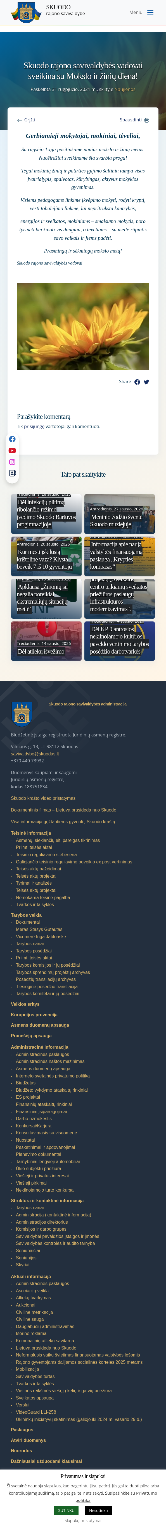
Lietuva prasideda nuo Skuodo (46, 1348)
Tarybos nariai (30, 943)
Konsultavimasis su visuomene (46, 1132)
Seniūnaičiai (28, 1250)
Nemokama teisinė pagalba (43, 897)
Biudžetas (25, 1083)
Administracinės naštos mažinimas (50, 1061)
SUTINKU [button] (66, 1510)
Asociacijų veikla (32, 1290)
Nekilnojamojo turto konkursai (45, 1190)
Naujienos (125, 89)
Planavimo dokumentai (38, 1154)
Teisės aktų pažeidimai (38, 868)
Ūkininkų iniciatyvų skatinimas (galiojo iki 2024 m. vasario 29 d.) (79, 1419)
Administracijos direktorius (42, 1222)
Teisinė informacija (31, 833)
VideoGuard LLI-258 (36, 1412)
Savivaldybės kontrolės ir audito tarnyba (55, 1243)
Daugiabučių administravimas (45, 1326)
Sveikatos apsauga (35, 1398)
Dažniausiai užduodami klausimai (46, 1461)
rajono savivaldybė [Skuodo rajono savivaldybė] (65, 10)
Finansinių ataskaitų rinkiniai (44, 1104)
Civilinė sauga (30, 1319)
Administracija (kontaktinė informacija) (53, 1215)
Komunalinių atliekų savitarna (45, 1340)
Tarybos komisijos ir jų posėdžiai (48, 965)
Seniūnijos (26, 1257)
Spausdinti (131, 120)
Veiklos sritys (25, 1004)
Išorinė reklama (31, 1333)
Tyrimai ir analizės (34, 883)
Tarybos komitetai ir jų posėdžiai (47, 993)
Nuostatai (25, 1140)
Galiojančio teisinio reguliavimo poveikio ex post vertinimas (74, 861)
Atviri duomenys (28, 1440)
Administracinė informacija (39, 1047)
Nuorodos (21, 1450)
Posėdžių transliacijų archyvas (46, 979)
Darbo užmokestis (34, 1118)
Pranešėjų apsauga (31, 1035)
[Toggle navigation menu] (142, 13)
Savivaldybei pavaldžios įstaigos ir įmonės (57, 1236)
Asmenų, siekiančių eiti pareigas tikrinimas (58, 840)
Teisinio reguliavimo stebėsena (46, 854)
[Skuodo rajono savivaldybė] (26, 12)
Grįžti (29, 120)
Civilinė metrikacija (34, 1312)
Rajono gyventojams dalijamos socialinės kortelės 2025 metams (79, 1362)
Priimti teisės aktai (34, 847)
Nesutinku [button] (98, 1510)
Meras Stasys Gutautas (39, 929)
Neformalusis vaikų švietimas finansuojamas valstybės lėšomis (78, 1355)
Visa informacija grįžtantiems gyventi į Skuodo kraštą (63, 821)
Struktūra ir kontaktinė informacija (47, 1200)
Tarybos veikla (26, 915)
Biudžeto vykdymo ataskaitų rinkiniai (52, 1090)
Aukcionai (25, 1305)
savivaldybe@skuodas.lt (35, 754)
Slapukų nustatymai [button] (83, 1520)
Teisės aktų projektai (36, 876)
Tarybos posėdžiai (34, 951)
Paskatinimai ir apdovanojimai (45, 1147)
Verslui (22, 1405)
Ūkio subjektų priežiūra (38, 1168)
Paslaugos (22, 1429)
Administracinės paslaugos (42, 1054)
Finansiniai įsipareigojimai (41, 1111)
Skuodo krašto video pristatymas (43, 798)
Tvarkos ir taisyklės (35, 904)
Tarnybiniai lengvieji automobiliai (48, 1161)
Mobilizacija (27, 1369)
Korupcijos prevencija (34, 1014)
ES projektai (28, 1097)
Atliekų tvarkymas (33, 1297)
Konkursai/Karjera (33, 1125)
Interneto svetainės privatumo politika (53, 1076)
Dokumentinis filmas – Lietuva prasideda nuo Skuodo (63, 810)
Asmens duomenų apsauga (40, 1025)
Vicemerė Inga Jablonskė (41, 936)
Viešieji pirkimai (31, 1183)
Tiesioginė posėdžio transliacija (47, 986)
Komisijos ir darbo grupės (41, 1229)
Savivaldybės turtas (35, 1376)
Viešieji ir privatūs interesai (42, 1175)
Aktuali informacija (31, 1276)
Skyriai (22, 1264)
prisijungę (34, 426)
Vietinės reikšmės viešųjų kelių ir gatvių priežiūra (64, 1390)
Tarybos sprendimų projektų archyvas (53, 972)
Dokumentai (28, 922)
